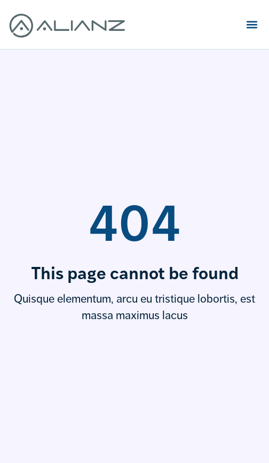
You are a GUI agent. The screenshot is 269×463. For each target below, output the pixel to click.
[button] (251, 24)
